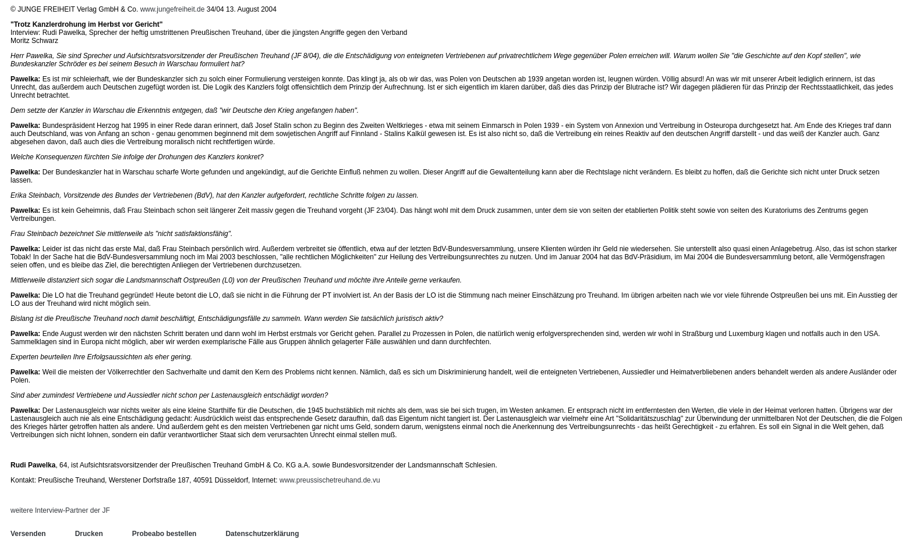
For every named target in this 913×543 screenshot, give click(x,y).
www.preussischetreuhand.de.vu (329, 480)
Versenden (28, 534)
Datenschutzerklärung (262, 534)
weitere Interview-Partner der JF (60, 510)
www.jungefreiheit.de (172, 9)
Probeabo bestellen (164, 534)
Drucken (89, 534)
